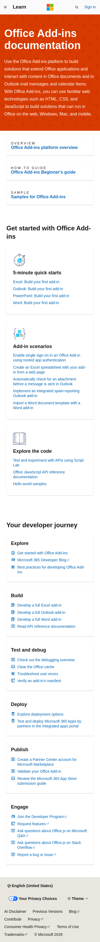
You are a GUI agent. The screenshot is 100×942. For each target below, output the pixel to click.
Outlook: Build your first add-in (38, 289)
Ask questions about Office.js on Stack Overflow (49, 845)
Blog (73, 911)
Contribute (13, 919)
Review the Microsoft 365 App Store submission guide (47, 781)
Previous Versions (47, 911)
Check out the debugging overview (46, 660)
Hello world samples (29, 484)
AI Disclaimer (15, 911)
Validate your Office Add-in (39, 771)
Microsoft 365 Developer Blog (41, 560)
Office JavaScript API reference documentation (39, 474)
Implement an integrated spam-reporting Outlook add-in (46, 393)
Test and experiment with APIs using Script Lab (48, 462)
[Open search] (76, 7)
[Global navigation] (5, 7)
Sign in (90, 7)
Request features (31, 824)
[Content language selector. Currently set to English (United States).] (30, 886)
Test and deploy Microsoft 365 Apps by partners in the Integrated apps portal (49, 723)
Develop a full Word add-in (39, 619)
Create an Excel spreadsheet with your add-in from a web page (49, 369)
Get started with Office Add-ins (42, 553)
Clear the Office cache (35, 667)
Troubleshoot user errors (37, 674)
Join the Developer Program (40, 816)
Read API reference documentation (46, 626)
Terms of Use (68, 927)
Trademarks (14, 934)
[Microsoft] (50, 7)
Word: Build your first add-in (36, 303)
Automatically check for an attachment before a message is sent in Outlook (44, 381)
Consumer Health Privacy (25, 927)
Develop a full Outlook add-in (41, 612)
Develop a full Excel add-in (39, 605)
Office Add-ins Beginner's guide (43, 172)
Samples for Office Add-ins (38, 197)
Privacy (34, 919)
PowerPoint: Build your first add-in (41, 296)
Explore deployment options (40, 714)
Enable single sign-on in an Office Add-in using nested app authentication (46, 357)
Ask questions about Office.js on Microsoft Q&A (52, 833)
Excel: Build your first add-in (36, 282)
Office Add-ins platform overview (44, 147)
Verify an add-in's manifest (39, 681)
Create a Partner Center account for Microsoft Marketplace (47, 762)
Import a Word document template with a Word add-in (46, 405)
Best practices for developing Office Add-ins (51, 569)
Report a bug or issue (35, 855)
